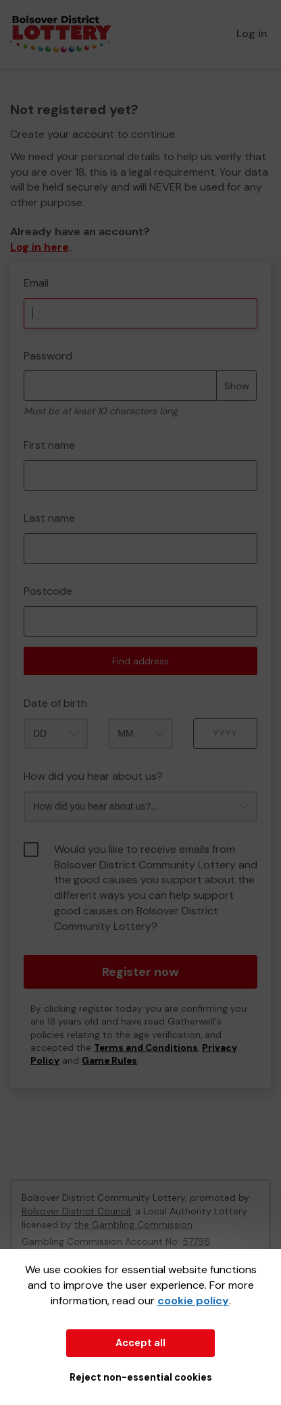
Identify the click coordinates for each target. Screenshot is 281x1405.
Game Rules (109, 1060)
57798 (196, 1241)
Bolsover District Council (76, 1211)
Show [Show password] (236, 386)
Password (48, 356)
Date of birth (55, 703)
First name (49, 445)
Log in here (39, 247)
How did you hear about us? (93, 776)
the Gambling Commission (133, 1224)
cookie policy (193, 1300)
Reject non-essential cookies (141, 1377)
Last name (49, 518)
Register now (140, 972)
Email (36, 283)
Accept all (140, 1343)
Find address (140, 661)
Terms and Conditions (146, 1048)
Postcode (48, 591)
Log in (251, 33)
